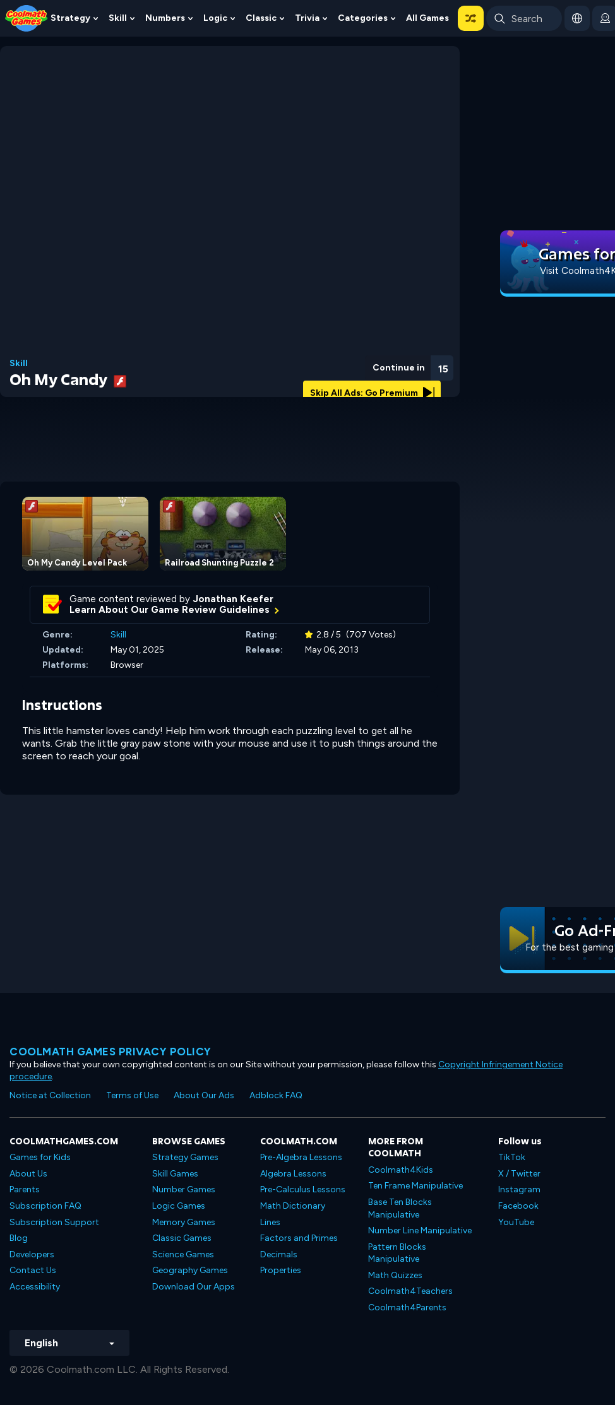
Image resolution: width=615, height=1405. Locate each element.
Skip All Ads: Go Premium (372, 393)
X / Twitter (519, 1173)
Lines (270, 1222)
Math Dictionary (292, 1205)
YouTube (516, 1222)
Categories (363, 18)
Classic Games (182, 1238)
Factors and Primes (299, 1238)
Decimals (278, 1254)
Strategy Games (185, 1157)
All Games (427, 18)
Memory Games (183, 1222)
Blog (18, 1238)
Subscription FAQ (45, 1205)
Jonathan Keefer (233, 599)
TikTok (511, 1157)
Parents (24, 1189)
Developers (31, 1254)
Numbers (165, 18)
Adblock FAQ (275, 1095)
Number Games (183, 1189)
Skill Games (175, 1173)
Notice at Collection (50, 1095)
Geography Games (190, 1270)
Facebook (518, 1205)
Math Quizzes (395, 1275)
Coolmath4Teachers (410, 1291)
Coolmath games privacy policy (110, 1051)
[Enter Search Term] (524, 18)
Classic (261, 18)
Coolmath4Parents (407, 1307)
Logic (215, 18)
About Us (28, 1173)
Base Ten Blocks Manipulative (400, 1208)
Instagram (519, 1189)
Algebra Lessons (293, 1173)
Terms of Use (132, 1095)
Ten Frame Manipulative (415, 1185)
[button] (471, 18)
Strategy (70, 18)
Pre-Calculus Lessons (302, 1189)
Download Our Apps (193, 1286)
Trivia (307, 18)
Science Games (183, 1254)
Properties (280, 1270)
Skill (118, 18)
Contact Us (32, 1270)
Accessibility (34, 1286)
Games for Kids (40, 1157)
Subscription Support (54, 1222)
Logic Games (178, 1205)
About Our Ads (204, 1095)
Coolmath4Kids (400, 1170)
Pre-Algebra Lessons (301, 1157)
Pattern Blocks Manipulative (397, 1253)
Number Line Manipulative (420, 1230)
